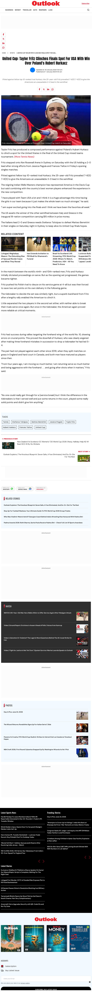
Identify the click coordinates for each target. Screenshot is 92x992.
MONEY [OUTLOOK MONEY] (18, 10)
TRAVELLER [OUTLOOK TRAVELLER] (27, 10)
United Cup (40, 427)
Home (4, 53)
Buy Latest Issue (12, 970)
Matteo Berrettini (39, 422)
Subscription (10, 966)
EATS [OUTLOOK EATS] (35, 10)
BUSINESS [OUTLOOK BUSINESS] (9, 10)
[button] (39, 861)
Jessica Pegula (56, 422)
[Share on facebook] (3, 34)
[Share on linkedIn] (3, 43)
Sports (12, 53)
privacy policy (25, 983)
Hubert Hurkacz (9, 427)
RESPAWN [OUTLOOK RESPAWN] (43, 10)
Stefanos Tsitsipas (20, 422)
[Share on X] (3, 39)
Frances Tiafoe (26, 427)
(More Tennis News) (24, 156)
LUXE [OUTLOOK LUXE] (50, 10)
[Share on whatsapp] (3, 47)
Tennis (5, 422)
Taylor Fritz (70, 422)
